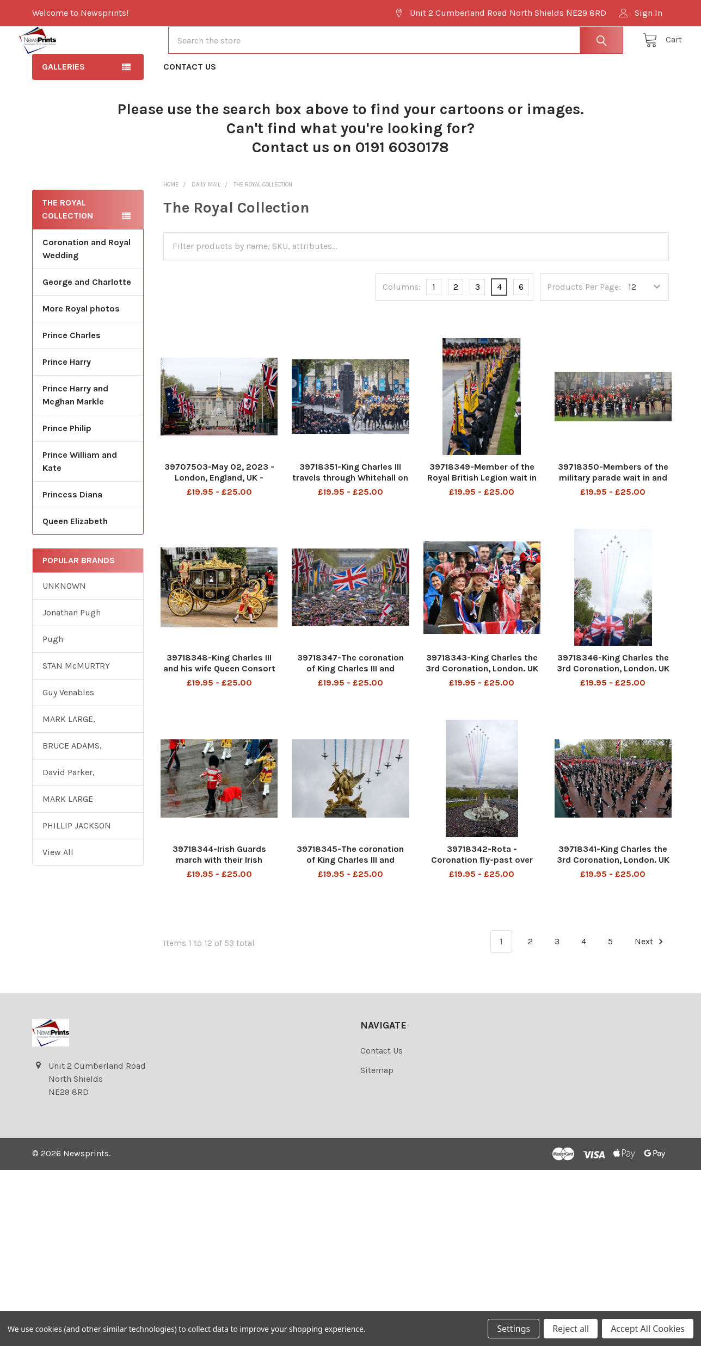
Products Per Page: (584, 326)
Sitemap (376, 1109)
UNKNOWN (64, 625)
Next (650, 980)
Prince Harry (66, 401)
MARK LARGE (67, 838)
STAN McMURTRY (76, 705)
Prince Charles (71, 374)
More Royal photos (81, 347)
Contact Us (189, 106)
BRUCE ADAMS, (72, 785)
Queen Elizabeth (75, 560)
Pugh (52, 678)
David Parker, (68, 811)
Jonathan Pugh (71, 651)
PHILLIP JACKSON (76, 864)
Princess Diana (72, 533)
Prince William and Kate (79, 500)
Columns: (402, 326)
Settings (513, 1329)
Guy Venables (68, 731)
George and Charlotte (86, 321)
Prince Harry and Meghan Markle (75, 434)
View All (57, 891)
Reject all (570, 1329)
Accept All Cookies (648, 1329)
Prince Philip (66, 467)
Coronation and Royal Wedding (86, 288)
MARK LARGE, (68, 758)
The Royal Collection (67, 248)
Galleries (63, 106)
